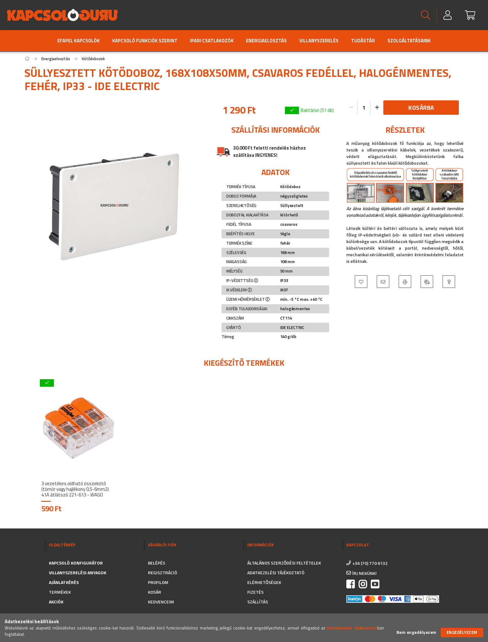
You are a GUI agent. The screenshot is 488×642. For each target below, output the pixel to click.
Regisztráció (162, 572)
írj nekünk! (364, 573)
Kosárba (421, 107)
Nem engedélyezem (416, 632)
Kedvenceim (161, 601)
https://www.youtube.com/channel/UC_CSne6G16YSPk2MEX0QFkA (375, 584)
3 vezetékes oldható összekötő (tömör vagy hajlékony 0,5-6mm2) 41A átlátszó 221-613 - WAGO (75, 489)
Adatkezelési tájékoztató (275, 572)
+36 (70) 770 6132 (370, 563)
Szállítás (257, 601)
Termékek (60, 592)
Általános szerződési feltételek (284, 563)
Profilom (158, 582)
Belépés (156, 563)
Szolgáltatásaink (409, 40)
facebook (350, 584)
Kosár (154, 592)
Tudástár (363, 40)
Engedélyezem (462, 632)
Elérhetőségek (264, 582)
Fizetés (255, 592)
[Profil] (447, 15)
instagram (363, 584)
